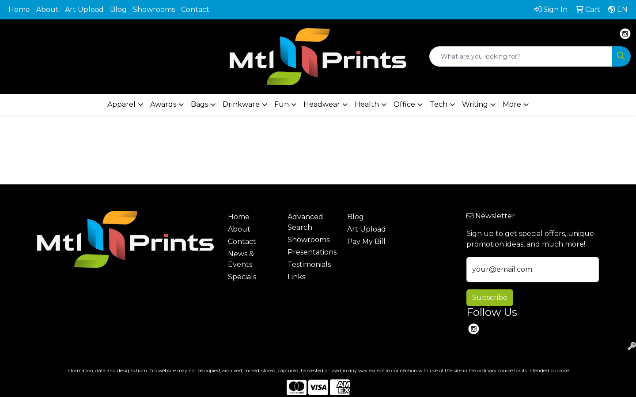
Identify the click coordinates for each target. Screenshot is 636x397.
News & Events (241, 259)
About (47, 9)
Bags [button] (199, 104)
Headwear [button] (321, 104)
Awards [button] (163, 104)
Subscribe (489, 297)
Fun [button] (281, 104)
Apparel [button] (121, 104)
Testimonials (309, 264)
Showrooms (154, 9)
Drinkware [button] (241, 104)
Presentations (312, 252)
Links (296, 277)
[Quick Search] (520, 56)
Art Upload (84, 9)
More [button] (512, 104)
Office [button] (404, 104)
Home (19, 9)
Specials (242, 277)
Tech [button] (438, 104)
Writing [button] (475, 104)
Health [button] (367, 104)
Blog (118, 9)
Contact (195, 9)
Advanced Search (305, 222)
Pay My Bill (366, 241)
